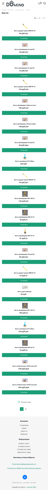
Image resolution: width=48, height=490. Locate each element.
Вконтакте (25, 477)
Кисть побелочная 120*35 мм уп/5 (24, 384)
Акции (24, 428)
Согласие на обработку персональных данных (24, 468)
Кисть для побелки (24, 291)
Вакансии (24, 434)
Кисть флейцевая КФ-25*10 (24, 347)
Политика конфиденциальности (24, 464)
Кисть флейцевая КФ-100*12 (25, 198)
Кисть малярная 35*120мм (24, 161)
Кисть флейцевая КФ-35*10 (24, 217)
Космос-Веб (31, 487)
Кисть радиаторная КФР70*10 (24, 86)
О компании (24, 425)
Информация (24, 439)
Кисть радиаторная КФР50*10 (24, 31)
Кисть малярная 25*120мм (24, 329)
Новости (24, 431)
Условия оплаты (24, 446)
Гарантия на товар (24, 452)
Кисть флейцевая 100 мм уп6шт (24, 124)
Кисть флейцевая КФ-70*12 (24, 235)
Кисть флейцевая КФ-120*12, (24, 310)
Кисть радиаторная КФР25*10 (24, 273)
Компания (24, 421)
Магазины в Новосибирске (24, 457)
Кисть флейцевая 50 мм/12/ (24, 142)
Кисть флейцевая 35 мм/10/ (24, 49)
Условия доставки (24, 449)
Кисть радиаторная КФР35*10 (24, 180)
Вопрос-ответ (24, 443)
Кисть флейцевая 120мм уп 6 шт (24, 105)
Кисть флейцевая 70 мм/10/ (24, 254)
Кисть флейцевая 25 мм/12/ (24, 68)
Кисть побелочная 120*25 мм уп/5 (24, 366)
